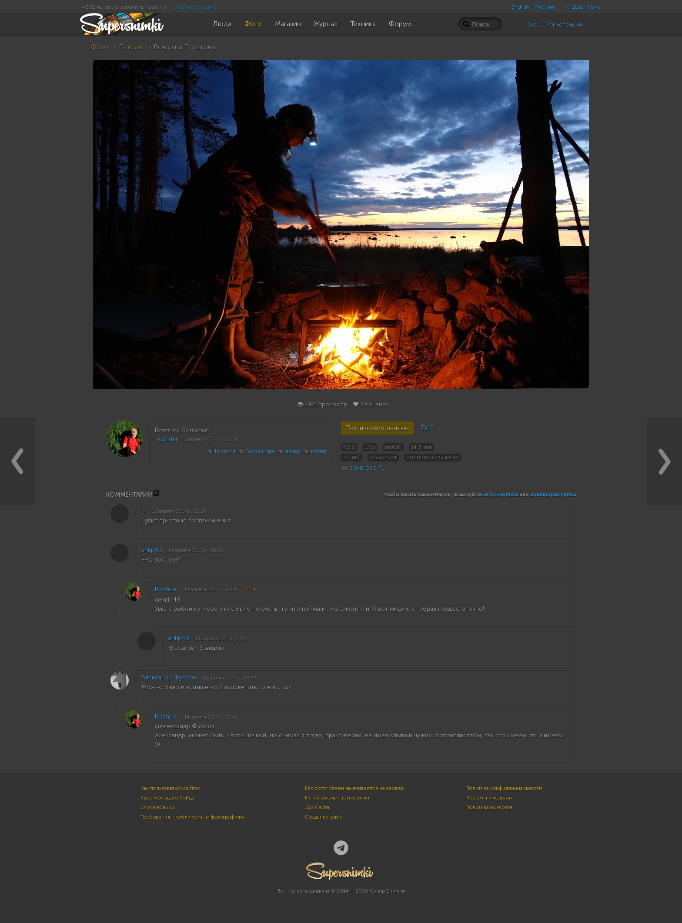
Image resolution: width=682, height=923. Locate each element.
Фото (99, 47)
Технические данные (377, 428)
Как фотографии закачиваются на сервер (354, 788)
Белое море (260, 451)
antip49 (151, 550)
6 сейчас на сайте (195, 7)
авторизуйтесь (500, 495)
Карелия (225, 451)
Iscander (166, 439)
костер (319, 451)
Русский (544, 7)
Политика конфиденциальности (503, 788)
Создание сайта (324, 817)
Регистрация (564, 24)
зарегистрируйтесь (553, 495)
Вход (533, 24)
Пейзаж (131, 47)
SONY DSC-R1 (366, 468)
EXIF (426, 428)
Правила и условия (489, 798)
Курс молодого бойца (167, 798)
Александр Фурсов (168, 677)
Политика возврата (488, 807)
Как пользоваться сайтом (170, 788)
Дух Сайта (317, 807)
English (520, 7)
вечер (293, 451)
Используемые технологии (337, 798)
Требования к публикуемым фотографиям (192, 817)
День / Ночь (580, 7)
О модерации (157, 807)
